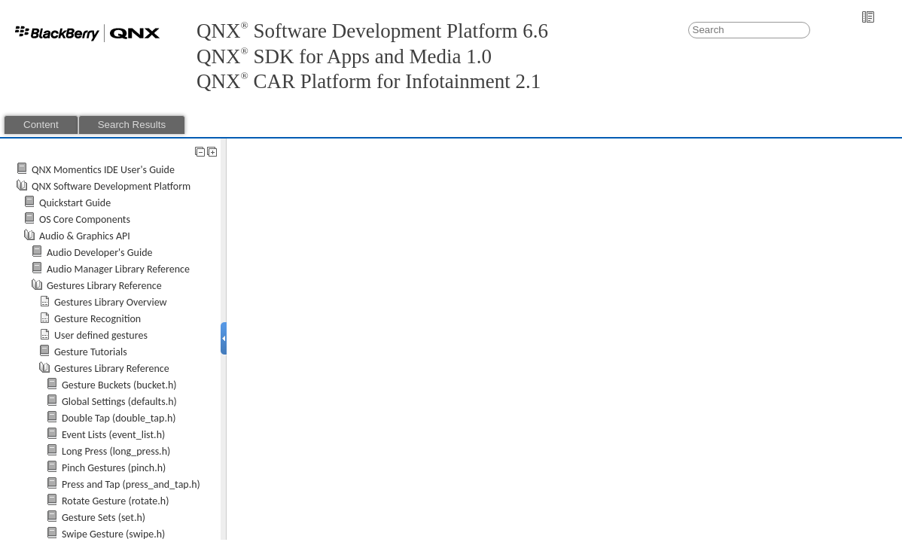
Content (41, 124)
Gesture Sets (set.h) (103, 517)
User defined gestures (101, 335)
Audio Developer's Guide (100, 252)
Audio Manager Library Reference (118, 269)
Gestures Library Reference (104, 285)
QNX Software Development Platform (111, 186)
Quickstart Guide (75, 202)
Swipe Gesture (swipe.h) (113, 534)
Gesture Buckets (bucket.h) (119, 385)
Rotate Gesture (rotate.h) (115, 501)
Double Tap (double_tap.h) (119, 418)
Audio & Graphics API (84, 236)
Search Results (132, 124)
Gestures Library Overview (110, 302)
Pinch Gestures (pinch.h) (114, 467)
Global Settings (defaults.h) (119, 401)
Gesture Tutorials (90, 352)
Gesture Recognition (97, 318)
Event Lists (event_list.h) (113, 434)
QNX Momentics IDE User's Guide (103, 169)
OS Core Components (84, 219)
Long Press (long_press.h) (116, 451)
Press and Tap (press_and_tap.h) (131, 484)
